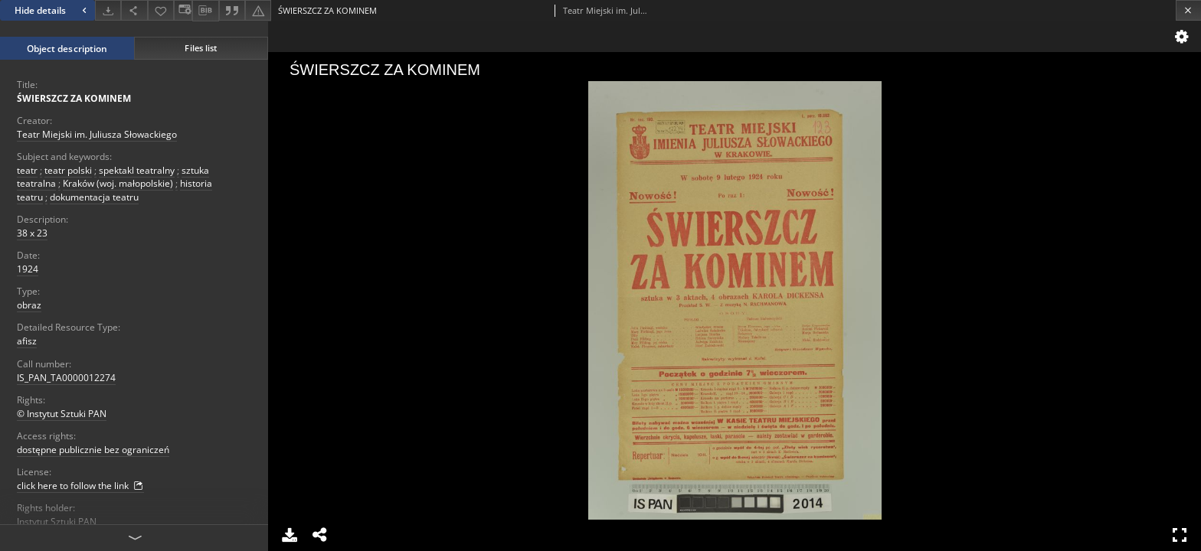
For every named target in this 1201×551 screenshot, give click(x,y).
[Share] (134, 10)
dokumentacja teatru (94, 197)
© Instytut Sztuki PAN (61, 413)
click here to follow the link (80, 486)
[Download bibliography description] (205, 10)
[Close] (1188, 10)
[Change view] (183, 10)
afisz (27, 340)
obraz (29, 304)
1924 (27, 269)
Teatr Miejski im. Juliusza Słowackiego (97, 134)
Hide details (52, 10)
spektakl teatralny (137, 170)
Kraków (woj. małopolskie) (118, 183)
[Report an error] (258, 10)
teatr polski (68, 170)
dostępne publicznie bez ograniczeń (93, 449)
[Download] (108, 10)
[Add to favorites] (161, 10)
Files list (201, 48)
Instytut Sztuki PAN (57, 521)
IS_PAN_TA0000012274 (66, 377)
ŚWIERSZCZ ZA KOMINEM (74, 98)
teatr (27, 170)
